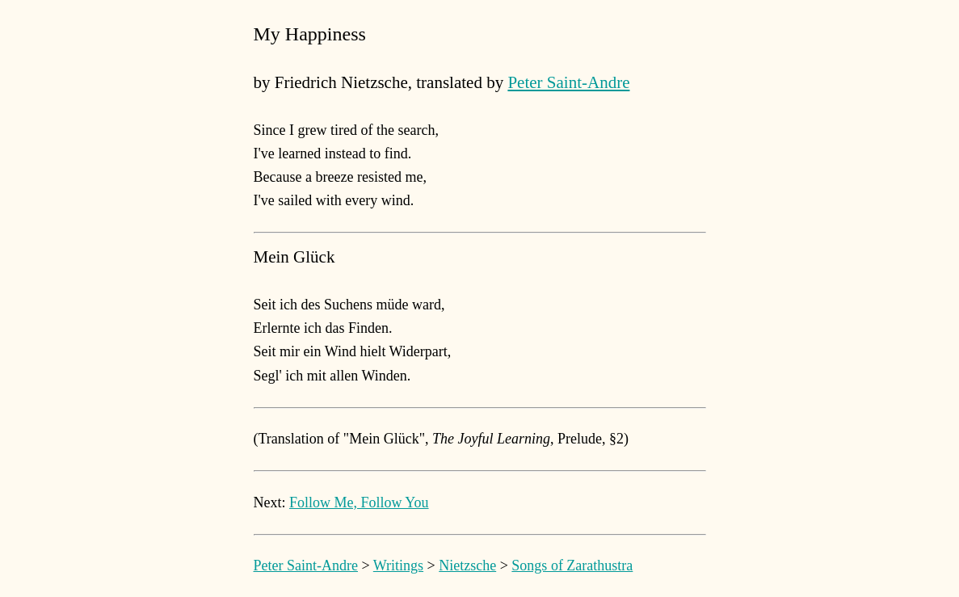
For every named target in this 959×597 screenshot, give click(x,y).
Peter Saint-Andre (568, 82)
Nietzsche (467, 565)
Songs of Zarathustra (572, 565)
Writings (398, 565)
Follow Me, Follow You (359, 502)
